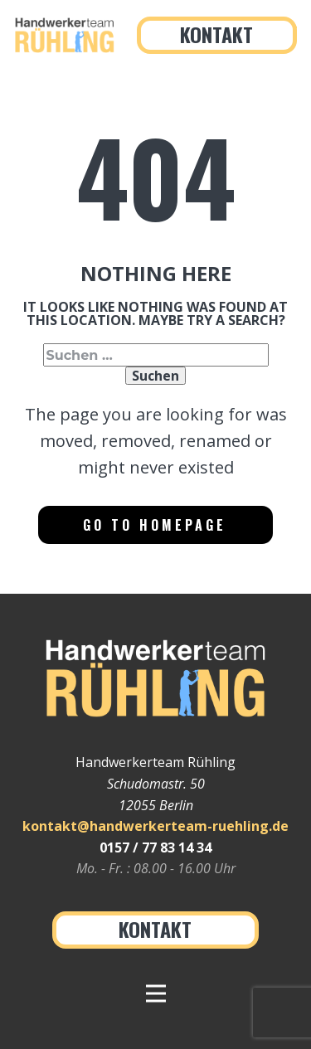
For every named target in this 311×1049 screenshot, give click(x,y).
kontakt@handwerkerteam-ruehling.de (155, 826)
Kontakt (216, 34)
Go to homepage (154, 525)
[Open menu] (156, 993)
